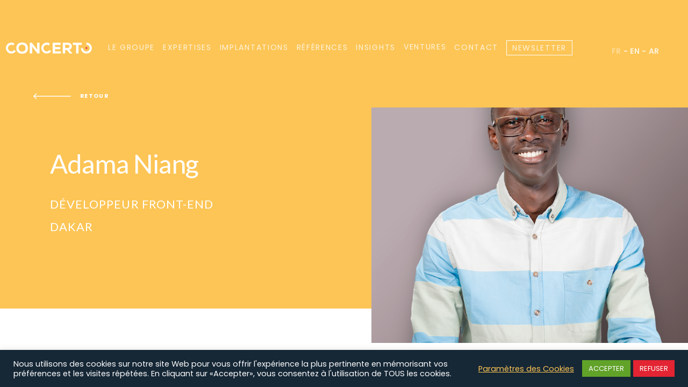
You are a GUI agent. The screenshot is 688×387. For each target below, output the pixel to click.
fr (616, 51)
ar (654, 51)
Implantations (254, 47)
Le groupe (131, 47)
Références (322, 47)
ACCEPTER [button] (606, 368)
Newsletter (539, 47)
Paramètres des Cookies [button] (526, 369)
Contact (476, 47)
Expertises (187, 47)
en (635, 51)
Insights (375, 47)
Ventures (425, 47)
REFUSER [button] (654, 368)
